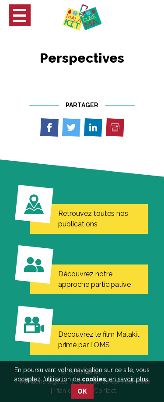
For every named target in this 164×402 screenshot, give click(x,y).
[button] (20, 15)
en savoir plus (128, 384)
